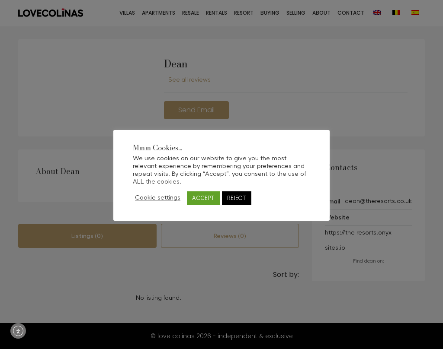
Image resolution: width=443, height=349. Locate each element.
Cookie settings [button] (157, 197)
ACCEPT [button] (203, 198)
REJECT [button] (236, 198)
